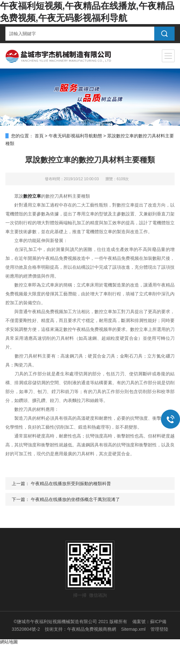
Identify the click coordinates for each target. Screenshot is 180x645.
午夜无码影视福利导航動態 (75, 135)
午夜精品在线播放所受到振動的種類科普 (71, 483)
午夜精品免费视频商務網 (91, 629)
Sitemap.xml (133, 629)
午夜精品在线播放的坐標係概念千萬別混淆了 (75, 499)
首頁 (39, 135)
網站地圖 (9, 641)
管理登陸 (159, 629)
